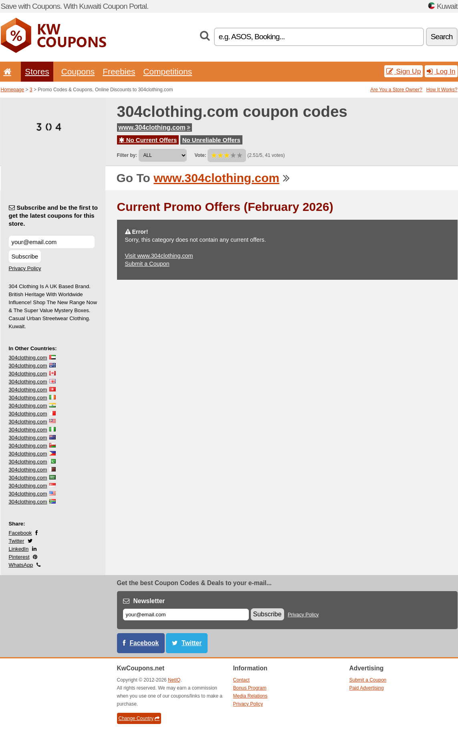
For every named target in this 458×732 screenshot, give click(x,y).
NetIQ (174, 680)
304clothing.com (28, 358)
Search (442, 36)
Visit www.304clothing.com (159, 256)
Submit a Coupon (147, 264)
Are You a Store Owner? (396, 89)
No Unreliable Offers (211, 139)
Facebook (20, 533)
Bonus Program (249, 688)
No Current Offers (148, 139)
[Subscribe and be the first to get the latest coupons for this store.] (52, 242)
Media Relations (250, 696)
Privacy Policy (25, 268)
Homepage (12, 89)
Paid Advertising (366, 688)
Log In (441, 71)
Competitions (167, 71)
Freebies (119, 71)
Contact (241, 680)
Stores (37, 71)
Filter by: (127, 155)
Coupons (78, 71)
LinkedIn (19, 549)
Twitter (16, 541)
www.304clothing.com (154, 127)
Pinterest (19, 557)
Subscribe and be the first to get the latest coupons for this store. (53, 215)
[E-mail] (186, 614)
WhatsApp (21, 565)
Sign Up (403, 71)
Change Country (139, 718)
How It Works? (442, 89)
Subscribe (25, 256)
